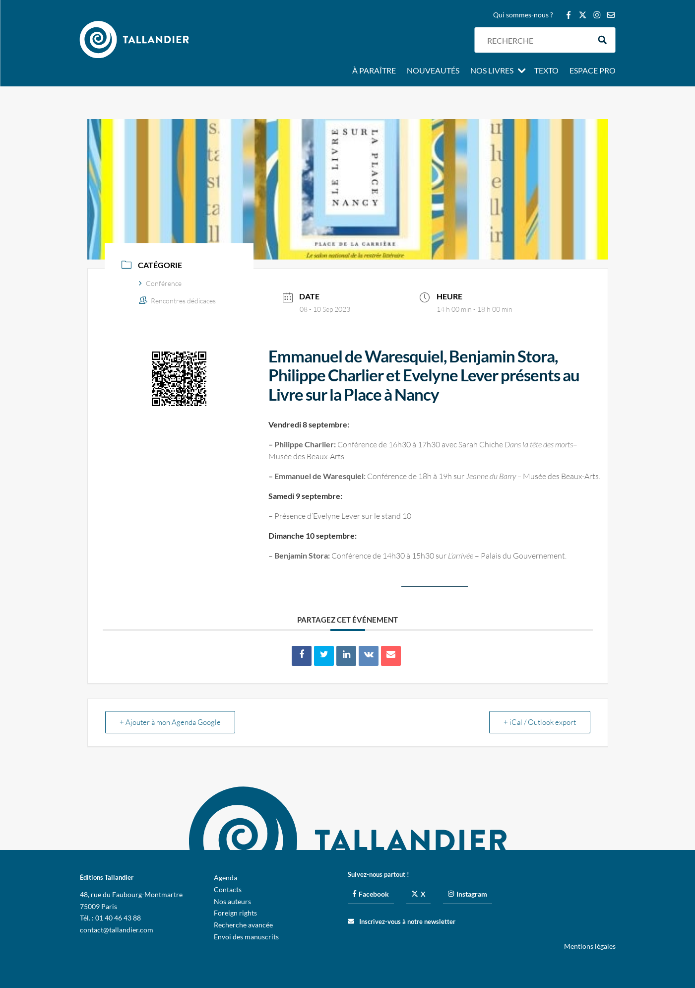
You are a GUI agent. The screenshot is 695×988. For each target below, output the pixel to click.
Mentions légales (590, 946)
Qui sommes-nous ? (523, 15)
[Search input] (536, 40)
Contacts (228, 889)
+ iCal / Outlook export (540, 722)
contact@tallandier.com (116, 929)
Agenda (225, 877)
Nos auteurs (232, 901)
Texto (546, 71)
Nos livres (491, 71)
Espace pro (592, 71)
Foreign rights (235, 913)
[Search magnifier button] (602, 40)
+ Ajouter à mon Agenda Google (170, 722)
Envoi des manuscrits (246, 936)
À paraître (374, 71)
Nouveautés (433, 71)
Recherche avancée (243, 924)
